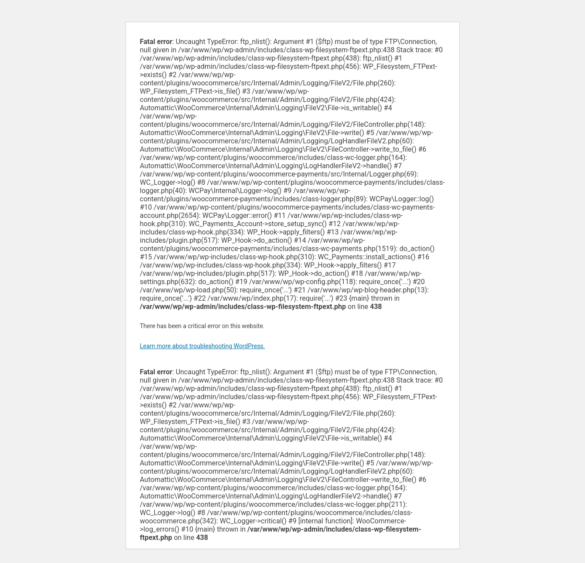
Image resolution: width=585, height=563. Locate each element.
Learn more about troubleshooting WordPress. (202, 346)
